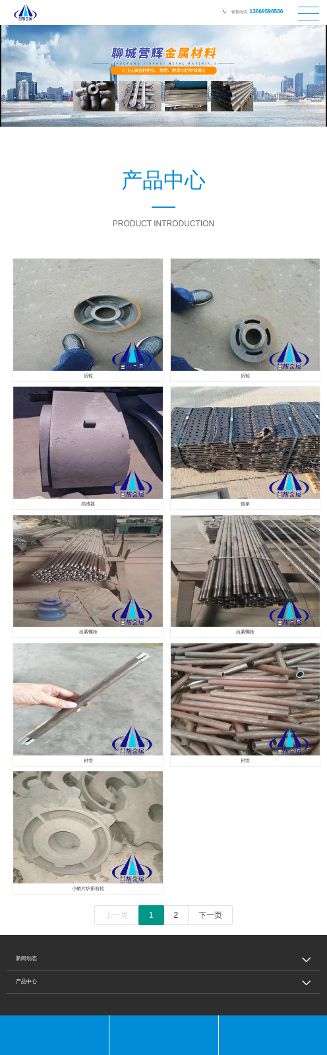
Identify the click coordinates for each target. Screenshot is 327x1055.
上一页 (117, 915)
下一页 (210, 915)
